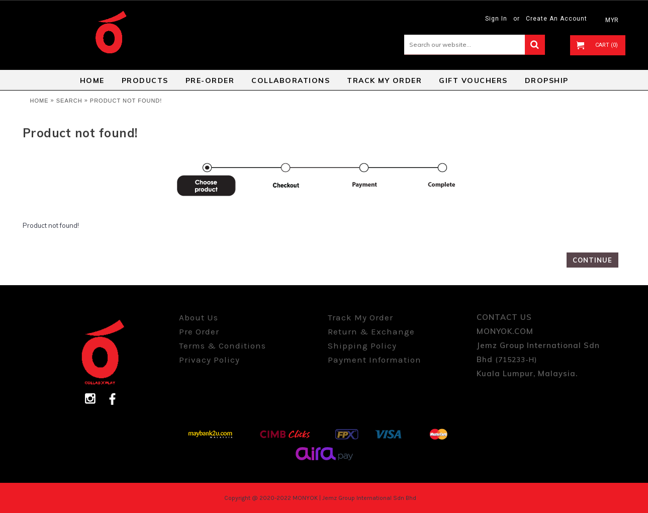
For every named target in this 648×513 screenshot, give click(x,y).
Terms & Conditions (222, 345)
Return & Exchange (371, 331)
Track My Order (360, 317)
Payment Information (374, 360)
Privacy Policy (209, 360)
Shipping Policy (362, 345)
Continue (592, 260)
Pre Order (199, 331)
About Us (198, 317)
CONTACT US (504, 317)
